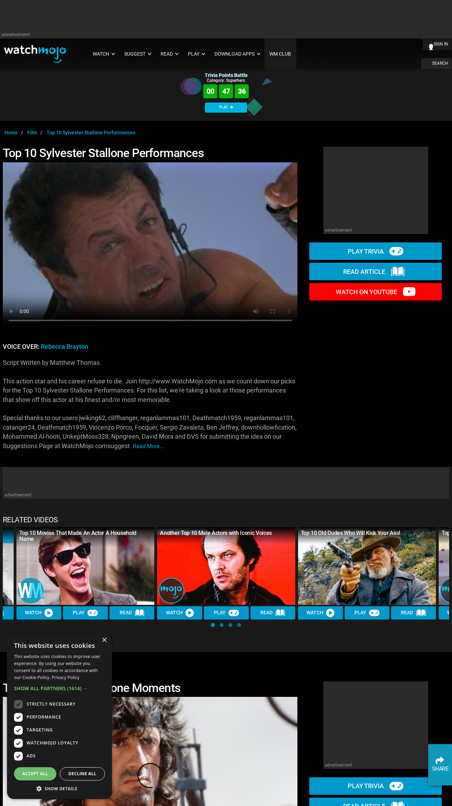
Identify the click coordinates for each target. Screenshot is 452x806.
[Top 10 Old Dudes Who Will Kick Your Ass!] (367, 566)
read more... (148, 446)
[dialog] (59, 716)
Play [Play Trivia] (85, 613)
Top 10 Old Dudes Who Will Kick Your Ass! (350, 533)
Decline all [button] (83, 774)
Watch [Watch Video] (39, 613)
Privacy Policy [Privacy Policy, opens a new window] (65, 677)
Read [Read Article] (132, 612)
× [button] (104, 640)
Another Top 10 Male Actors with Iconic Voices (216, 533)
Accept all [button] (35, 774)
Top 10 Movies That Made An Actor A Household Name (77, 536)
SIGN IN (440, 44)
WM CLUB (280, 54)
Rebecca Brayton (64, 346)
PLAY (226, 107)
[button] (213, 625)
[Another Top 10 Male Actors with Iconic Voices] (226, 566)
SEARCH (440, 63)
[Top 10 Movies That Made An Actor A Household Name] (85, 566)
